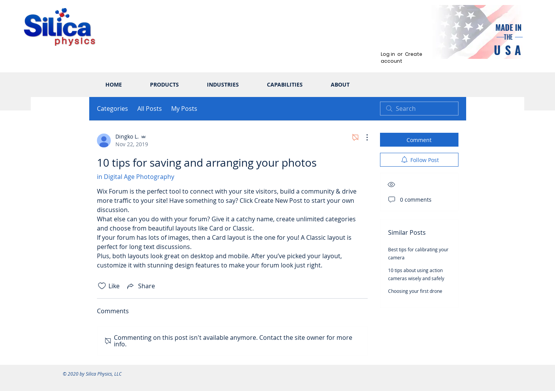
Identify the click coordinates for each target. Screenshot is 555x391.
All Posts (149, 108)
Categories (112, 108)
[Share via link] (140, 286)
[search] (419, 108)
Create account (401, 57)
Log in (388, 54)
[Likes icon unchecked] (102, 286)
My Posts (184, 108)
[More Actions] (363, 137)
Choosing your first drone (415, 291)
